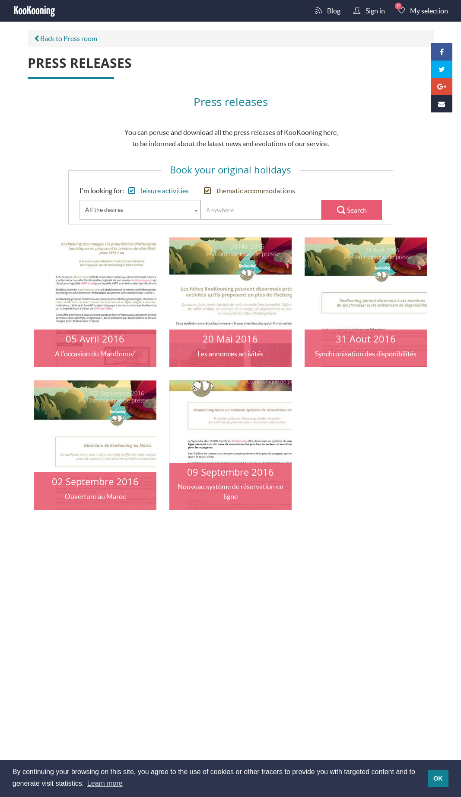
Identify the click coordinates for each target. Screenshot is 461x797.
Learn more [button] (105, 783)
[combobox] (139, 210)
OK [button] (438, 778)
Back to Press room (65, 38)
